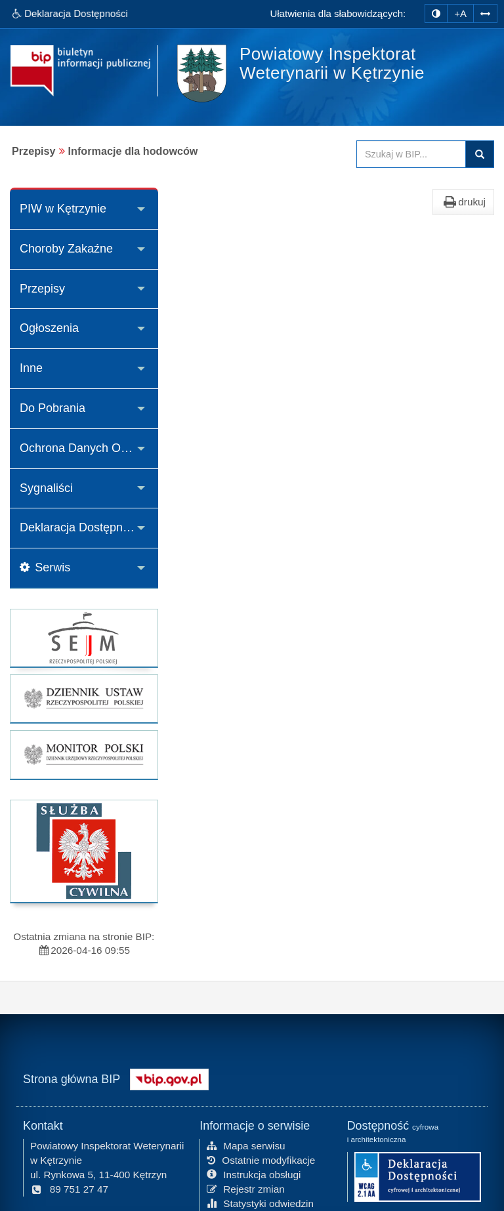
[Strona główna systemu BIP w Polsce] (169, 1077)
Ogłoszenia (49, 328)
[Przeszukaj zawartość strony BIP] (411, 154)
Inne (31, 368)
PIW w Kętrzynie (63, 208)
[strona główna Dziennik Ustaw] (84, 698)
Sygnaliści (46, 488)
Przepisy (42, 288)
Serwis (45, 567)
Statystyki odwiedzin (260, 1202)
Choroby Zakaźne (66, 248)
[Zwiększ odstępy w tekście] (485, 12)
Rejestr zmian (246, 1187)
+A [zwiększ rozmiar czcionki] (460, 13)
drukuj (463, 202)
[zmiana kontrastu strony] (436, 13)
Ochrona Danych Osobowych (89, 448)
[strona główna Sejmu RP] (84, 638)
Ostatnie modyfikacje (261, 1159)
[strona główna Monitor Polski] (84, 754)
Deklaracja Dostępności (82, 527)
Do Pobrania (52, 408)
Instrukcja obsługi (254, 1174)
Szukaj (480, 154)
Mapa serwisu (246, 1145)
